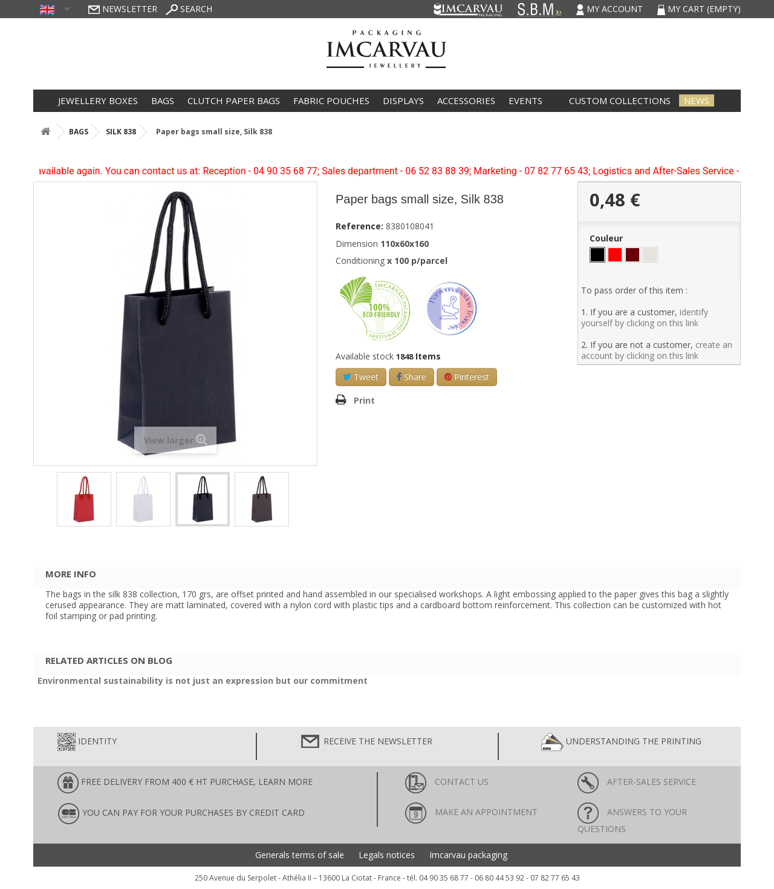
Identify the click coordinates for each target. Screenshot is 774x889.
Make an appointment (471, 812)
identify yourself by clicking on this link (644, 317)
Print (364, 400)
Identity (87, 742)
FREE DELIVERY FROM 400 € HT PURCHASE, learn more (185, 782)
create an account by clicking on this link (656, 350)
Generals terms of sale (299, 855)
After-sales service (636, 781)
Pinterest (466, 376)
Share (411, 376)
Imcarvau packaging (468, 855)
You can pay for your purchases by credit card (181, 813)
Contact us (447, 781)
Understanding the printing (621, 742)
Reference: (359, 226)
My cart (699, 9)
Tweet (361, 376)
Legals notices (387, 855)
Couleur (607, 238)
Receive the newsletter (365, 742)
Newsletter (122, 9)
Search (189, 9)
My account (610, 9)
